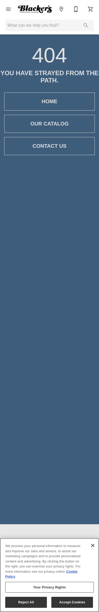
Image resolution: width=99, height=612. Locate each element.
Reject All (26, 602)
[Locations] (61, 9)
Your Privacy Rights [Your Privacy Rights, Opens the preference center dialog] (49, 587)
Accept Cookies (72, 602)
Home (49, 101)
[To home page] (35, 9)
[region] (49, 575)
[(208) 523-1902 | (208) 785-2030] (76, 9)
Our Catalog (49, 124)
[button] (8, 9)
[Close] (92, 545)
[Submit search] (86, 25)
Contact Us (49, 146)
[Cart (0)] (90, 9)
